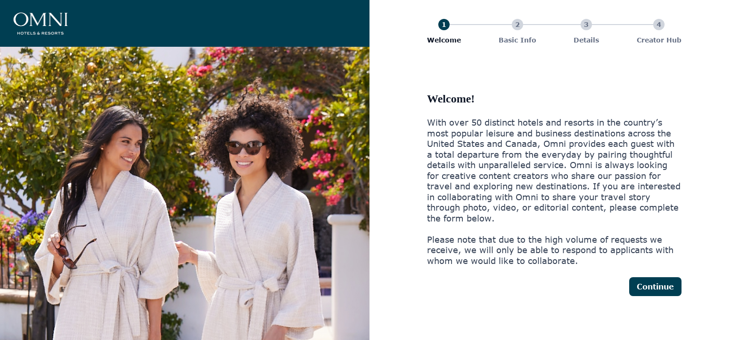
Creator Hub (659, 40)
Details (586, 40)
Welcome (444, 40)
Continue (655, 286)
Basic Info (517, 40)
